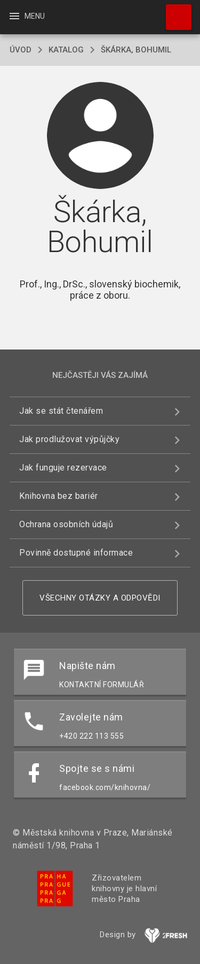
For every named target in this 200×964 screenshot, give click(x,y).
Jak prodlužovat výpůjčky (69, 439)
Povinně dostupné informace (76, 553)
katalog (66, 50)
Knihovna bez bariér (58, 496)
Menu (26, 16)
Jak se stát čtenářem (61, 411)
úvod (20, 50)
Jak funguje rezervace (63, 467)
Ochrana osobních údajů (66, 524)
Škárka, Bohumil (136, 50)
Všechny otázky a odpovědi (100, 598)
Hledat (173, 11)
